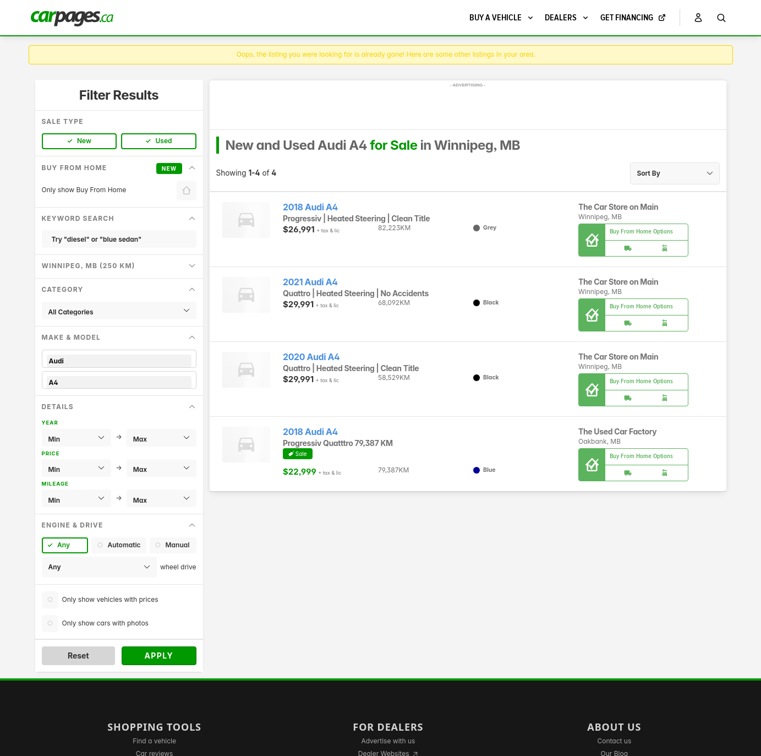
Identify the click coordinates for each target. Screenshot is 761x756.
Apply (158, 655)
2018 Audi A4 (310, 207)
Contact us (614, 741)
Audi (119, 361)
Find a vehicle (154, 741)
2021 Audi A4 (310, 282)
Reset (78, 655)
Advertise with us (388, 741)
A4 (119, 382)
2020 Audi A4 (311, 357)
